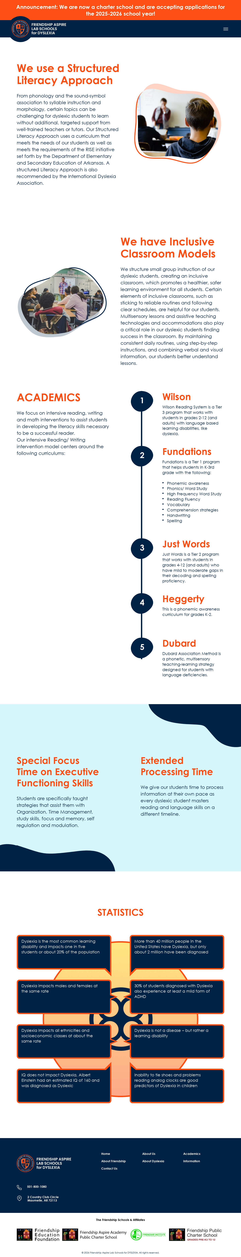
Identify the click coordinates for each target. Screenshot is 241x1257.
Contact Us (109, 1168)
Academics (191, 1153)
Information (191, 1161)
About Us (148, 1153)
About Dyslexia (153, 1161)
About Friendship (113, 1161)
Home (105, 1153)
